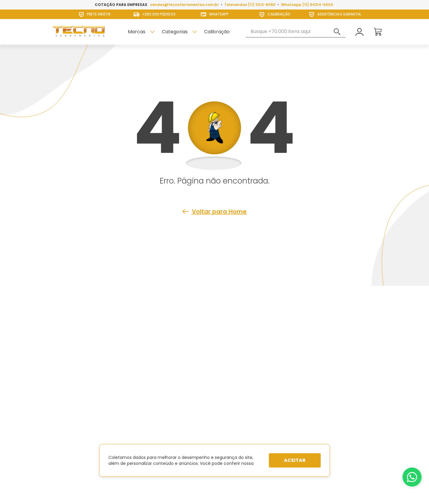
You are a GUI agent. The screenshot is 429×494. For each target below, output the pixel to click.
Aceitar (295, 460)
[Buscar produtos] (337, 31)
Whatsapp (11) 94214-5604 (307, 4)
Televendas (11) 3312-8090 (249, 4)
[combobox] (296, 31)
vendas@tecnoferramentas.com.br (184, 4)
